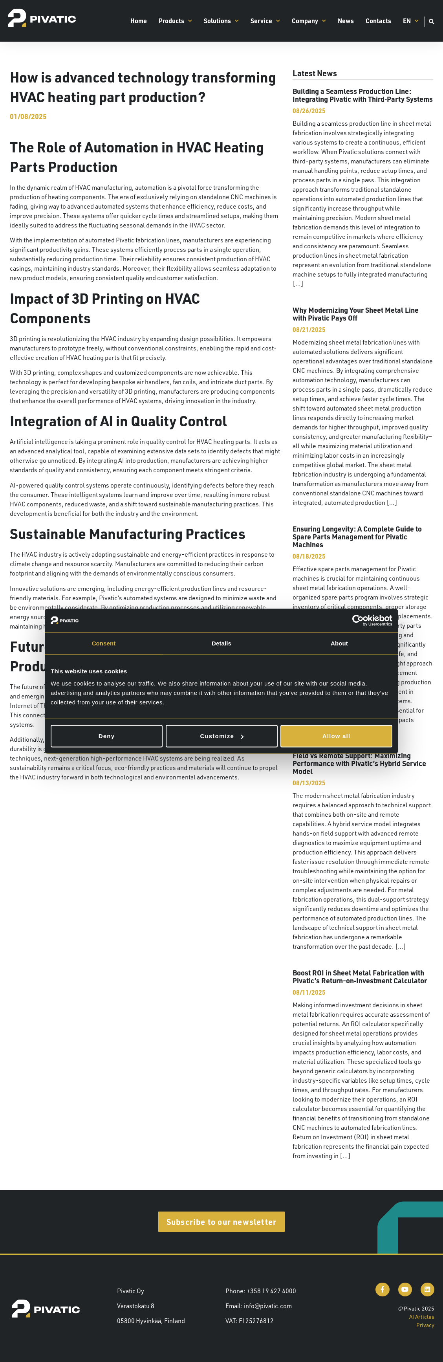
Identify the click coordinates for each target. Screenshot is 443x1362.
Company (309, 21)
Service (265, 21)
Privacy (425, 1325)
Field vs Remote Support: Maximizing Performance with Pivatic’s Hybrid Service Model (359, 763)
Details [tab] (221, 643)
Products (175, 21)
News (346, 20)
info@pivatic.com (268, 1306)
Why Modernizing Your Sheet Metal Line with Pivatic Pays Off (356, 313)
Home (138, 20)
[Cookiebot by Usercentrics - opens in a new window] (358, 620)
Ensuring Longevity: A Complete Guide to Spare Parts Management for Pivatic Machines (357, 536)
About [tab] (339, 643)
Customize (221, 736)
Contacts (378, 20)
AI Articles (421, 1316)
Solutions (221, 21)
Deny (107, 736)
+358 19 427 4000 (271, 1291)
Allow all (336, 736)
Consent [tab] (104, 643)
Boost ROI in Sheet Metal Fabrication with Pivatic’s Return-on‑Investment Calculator (360, 976)
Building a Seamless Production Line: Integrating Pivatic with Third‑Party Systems (363, 94)
